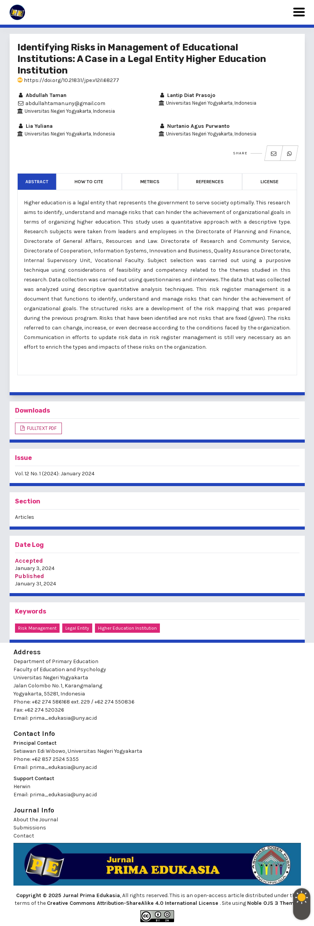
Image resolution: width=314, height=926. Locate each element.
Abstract (36, 181)
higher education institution (127, 628)
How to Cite (89, 181)
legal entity (77, 628)
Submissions (29, 827)
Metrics (149, 181)
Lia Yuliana (35, 126)
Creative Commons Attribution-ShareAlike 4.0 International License (133, 903)
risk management (37, 628)
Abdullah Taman (41, 95)
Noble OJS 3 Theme (273, 903)
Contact (23, 835)
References (210, 181)
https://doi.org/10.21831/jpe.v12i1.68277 (68, 80)
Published (29, 576)
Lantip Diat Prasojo (187, 95)
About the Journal (35, 819)
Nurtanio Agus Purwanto (194, 126)
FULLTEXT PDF (41, 428)
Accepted (29, 560)
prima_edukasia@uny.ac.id (63, 718)
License (270, 181)
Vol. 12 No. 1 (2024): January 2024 (55, 473)
